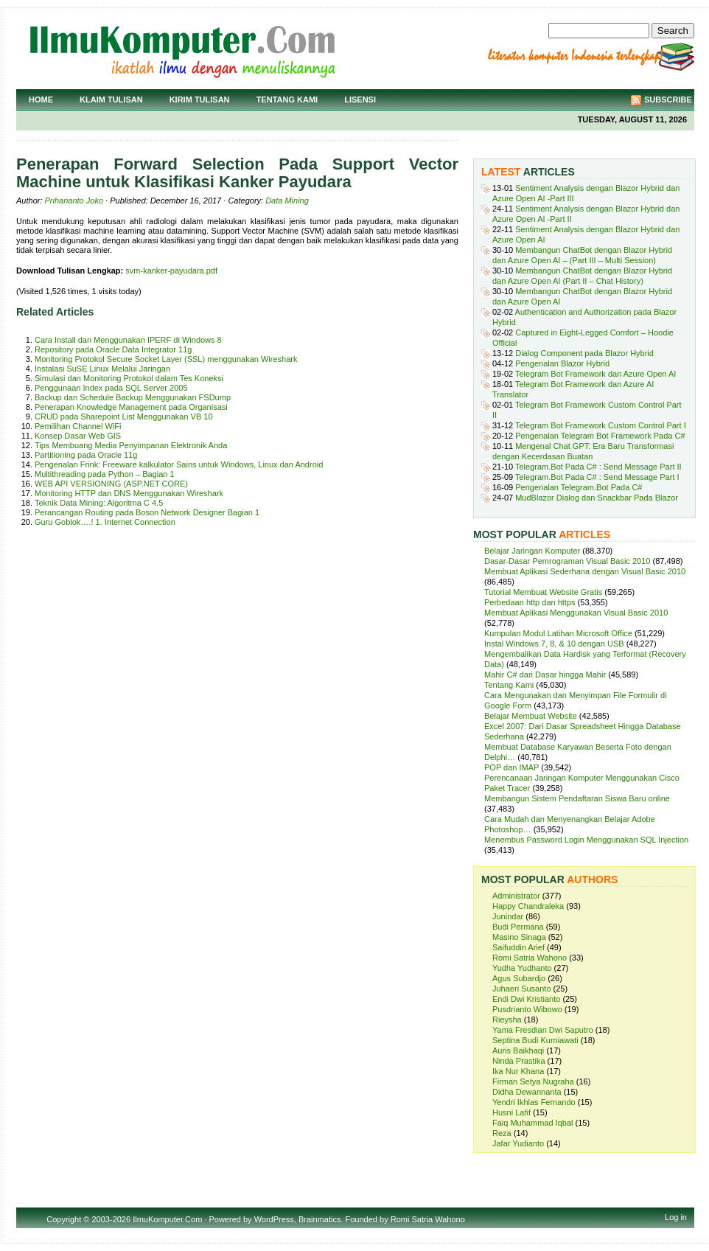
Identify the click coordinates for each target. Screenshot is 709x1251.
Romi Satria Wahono (529, 957)
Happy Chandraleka (528, 906)
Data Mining (287, 200)
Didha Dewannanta (527, 1091)
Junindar (507, 916)
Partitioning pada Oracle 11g (86, 454)
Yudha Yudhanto (522, 967)
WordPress (274, 1219)
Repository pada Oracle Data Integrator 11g (113, 349)
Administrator (516, 895)
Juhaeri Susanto (521, 988)
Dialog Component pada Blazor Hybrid (584, 353)
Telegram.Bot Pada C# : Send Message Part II (598, 466)
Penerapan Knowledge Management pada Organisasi (131, 407)
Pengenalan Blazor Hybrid (562, 363)
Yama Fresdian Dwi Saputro (542, 1029)
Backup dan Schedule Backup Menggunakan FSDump (133, 397)
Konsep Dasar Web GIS (78, 435)
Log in (676, 1217)
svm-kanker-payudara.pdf (171, 270)
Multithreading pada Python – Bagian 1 (105, 474)
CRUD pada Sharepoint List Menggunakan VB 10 (124, 416)
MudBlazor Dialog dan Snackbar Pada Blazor (596, 497)
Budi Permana (518, 926)
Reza (501, 1133)
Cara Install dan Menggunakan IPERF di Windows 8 (128, 339)
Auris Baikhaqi (518, 1050)
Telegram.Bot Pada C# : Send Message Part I (597, 477)
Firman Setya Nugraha (533, 1081)
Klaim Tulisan (111, 99)
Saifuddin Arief (518, 947)
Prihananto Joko (74, 200)
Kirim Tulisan (200, 99)
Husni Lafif (511, 1112)
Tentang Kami (287, 99)
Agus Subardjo (518, 978)
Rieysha (507, 1019)
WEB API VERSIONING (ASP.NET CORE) (111, 483)
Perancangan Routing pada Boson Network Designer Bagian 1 (147, 512)
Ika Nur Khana (518, 1071)
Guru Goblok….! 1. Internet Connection (105, 522)
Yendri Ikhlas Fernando (534, 1102)
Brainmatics (319, 1219)
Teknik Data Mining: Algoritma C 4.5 (99, 502)
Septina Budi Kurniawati (535, 1040)
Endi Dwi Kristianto (526, 998)
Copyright (63, 1219)
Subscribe (668, 99)
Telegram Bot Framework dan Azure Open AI (595, 373)
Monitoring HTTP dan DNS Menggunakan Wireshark (129, 493)
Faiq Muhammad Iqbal (532, 1122)
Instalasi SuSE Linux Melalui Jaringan (102, 368)
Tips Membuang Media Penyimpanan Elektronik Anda (131, 445)
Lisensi (360, 99)
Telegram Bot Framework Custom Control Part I (600, 425)
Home (41, 99)
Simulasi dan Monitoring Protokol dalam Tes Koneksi (129, 378)
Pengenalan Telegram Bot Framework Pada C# (600, 435)
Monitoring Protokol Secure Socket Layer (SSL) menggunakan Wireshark (166, 359)
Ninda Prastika (518, 1060)
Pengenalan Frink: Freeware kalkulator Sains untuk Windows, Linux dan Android (179, 464)
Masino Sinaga (519, 937)
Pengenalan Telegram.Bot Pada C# (578, 487)
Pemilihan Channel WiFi (78, 426)
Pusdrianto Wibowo (527, 1009)
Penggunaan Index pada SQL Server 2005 (111, 387)
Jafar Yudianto (518, 1143)
